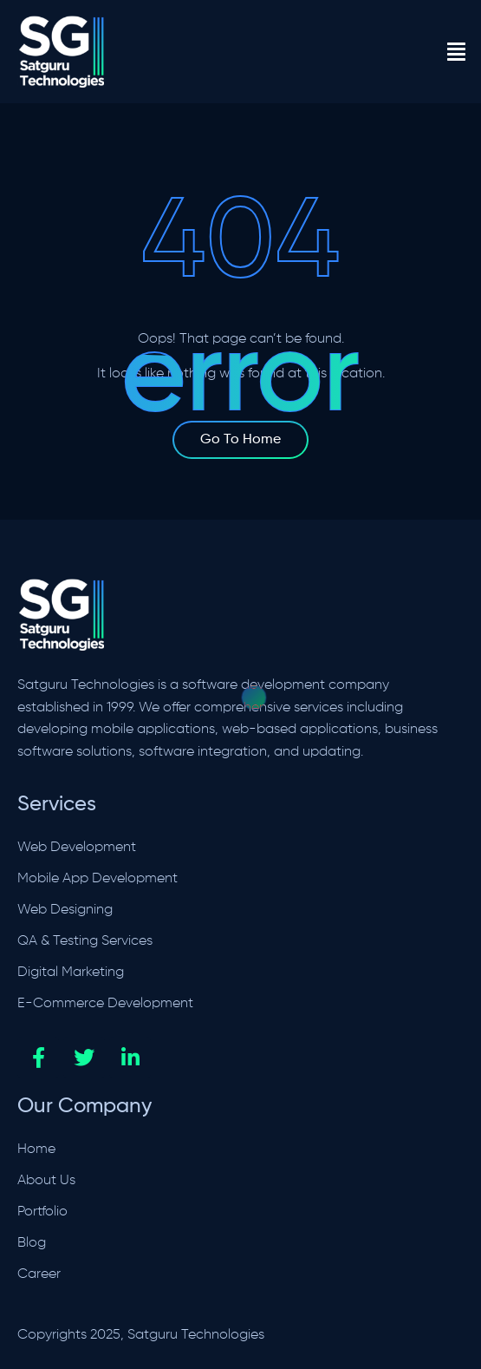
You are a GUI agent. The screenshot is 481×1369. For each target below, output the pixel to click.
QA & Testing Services (85, 941)
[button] (455, 51)
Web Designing (65, 910)
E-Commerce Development (105, 1004)
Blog (31, 1243)
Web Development (76, 848)
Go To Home (240, 440)
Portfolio (42, 1212)
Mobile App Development (97, 879)
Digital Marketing (70, 972)
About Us (46, 1181)
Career (39, 1274)
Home (36, 1149)
